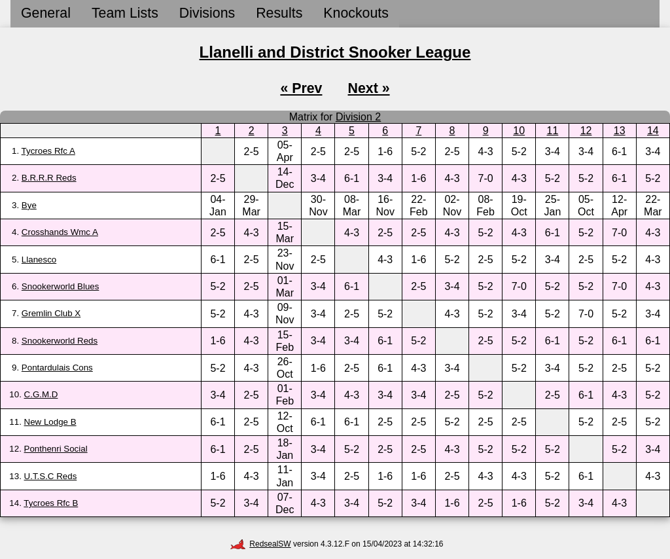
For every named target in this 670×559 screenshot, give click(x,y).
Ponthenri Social (56, 449)
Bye (29, 205)
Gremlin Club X (51, 313)
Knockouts (356, 13)
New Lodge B (50, 422)
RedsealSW (260, 544)
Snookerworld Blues (60, 286)
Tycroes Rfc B (51, 503)
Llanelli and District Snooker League (335, 52)
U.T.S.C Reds (50, 476)
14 (653, 130)
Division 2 (358, 116)
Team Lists (125, 13)
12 (586, 130)
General (46, 13)
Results (279, 13)
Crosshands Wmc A (60, 232)
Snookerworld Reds (59, 341)
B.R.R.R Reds (49, 178)
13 (620, 130)
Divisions (207, 13)
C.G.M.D (41, 394)
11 (553, 130)
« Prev (301, 88)
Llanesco (39, 259)
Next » (369, 88)
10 (519, 130)
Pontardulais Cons (57, 367)
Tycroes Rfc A (48, 151)
